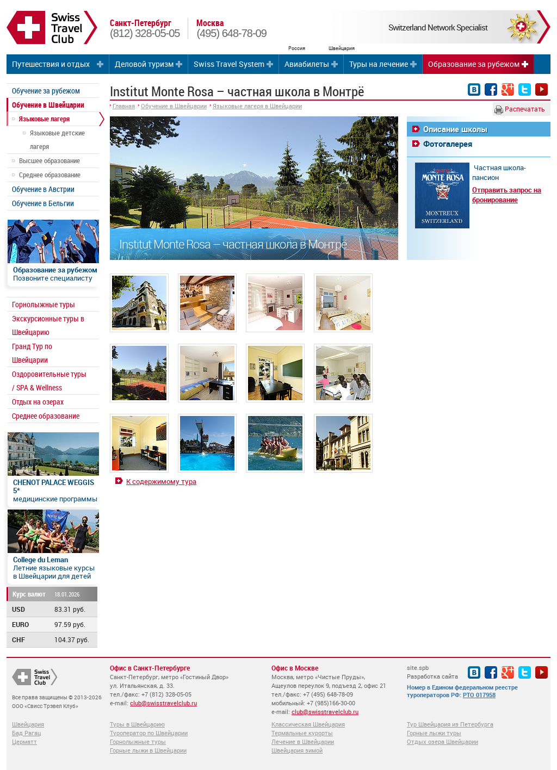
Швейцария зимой (297, 750)
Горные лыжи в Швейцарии (148, 750)
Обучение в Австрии (43, 189)
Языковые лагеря (44, 118)
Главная (124, 106)
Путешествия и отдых (51, 64)
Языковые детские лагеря (57, 139)
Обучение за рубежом (46, 90)
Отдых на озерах (38, 401)
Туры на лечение (378, 64)
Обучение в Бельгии (43, 203)
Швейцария (28, 724)
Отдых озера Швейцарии (442, 741)
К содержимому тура (161, 481)
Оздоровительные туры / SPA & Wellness (49, 381)
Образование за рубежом (473, 64)
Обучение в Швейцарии (48, 105)
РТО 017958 (479, 695)
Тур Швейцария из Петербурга (450, 724)
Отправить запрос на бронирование (506, 194)
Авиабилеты (306, 64)
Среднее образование (50, 174)
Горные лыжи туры (434, 733)
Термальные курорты (302, 733)
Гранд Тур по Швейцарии (32, 353)
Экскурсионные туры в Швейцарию (48, 325)
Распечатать (519, 109)
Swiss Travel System (229, 64)
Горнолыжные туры (43, 304)
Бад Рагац (26, 733)
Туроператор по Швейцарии (149, 733)
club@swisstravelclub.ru (163, 703)
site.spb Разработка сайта (432, 671)
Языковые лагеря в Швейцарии (257, 106)
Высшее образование (49, 160)
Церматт (24, 741)
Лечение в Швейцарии (302, 741)
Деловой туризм (144, 64)
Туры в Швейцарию (137, 724)
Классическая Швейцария (308, 724)
